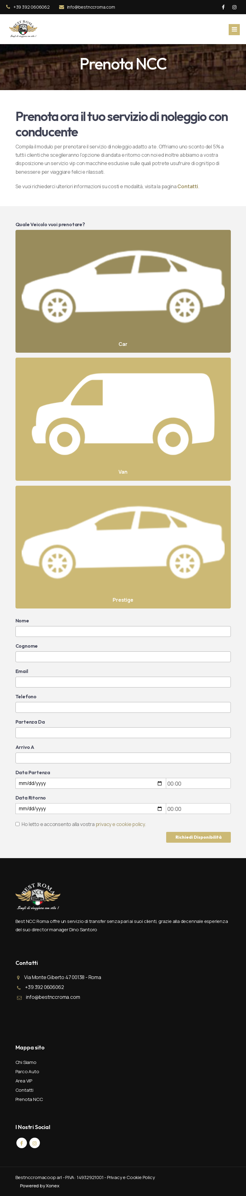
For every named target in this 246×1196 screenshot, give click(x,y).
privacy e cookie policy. (121, 824)
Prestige (123, 547)
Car (123, 291)
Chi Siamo (26, 1062)
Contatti (24, 1090)
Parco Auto (27, 1071)
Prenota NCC (29, 1099)
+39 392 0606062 (28, 7)
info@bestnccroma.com (87, 7)
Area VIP (23, 1081)
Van (123, 419)
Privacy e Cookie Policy (131, 1177)
